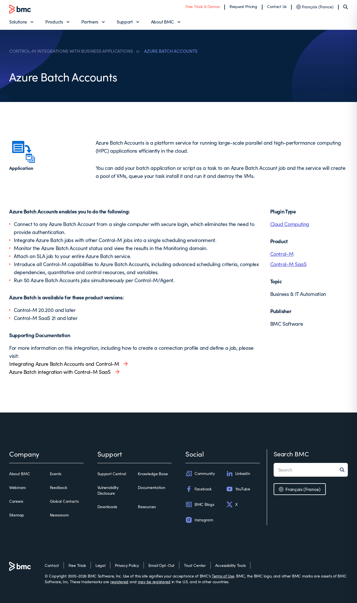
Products (54, 22)
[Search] (345, 7)
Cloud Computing (289, 224)
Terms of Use (223, 576)
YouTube (238, 489)
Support (125, 22)
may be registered (154, 581)
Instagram (199, 519)
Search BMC (291, 453)
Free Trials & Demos (202, 6)
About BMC (162, 22)
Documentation (151, 487)
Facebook (198, 489)
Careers (16, 501)
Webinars (17, 487)
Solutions (18, 22)
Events (55, 473)
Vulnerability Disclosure (108, 490)
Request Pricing (243, 6)
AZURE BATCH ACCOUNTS (170, 51)
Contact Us (277, 6)
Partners (89, 22)
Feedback (58, 487)
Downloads (107, 506)
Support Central (111, 473)
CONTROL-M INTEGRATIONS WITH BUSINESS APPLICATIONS (71, 51)
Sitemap (16, 515)
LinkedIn (238, 473)
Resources (147, 506)
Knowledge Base (153, 473)
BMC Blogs (199, 504)
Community (200, 473)
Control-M (282, 253)
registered (119, 581)
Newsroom (59, 515)
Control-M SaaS (288, 264)
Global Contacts (64, 501)
